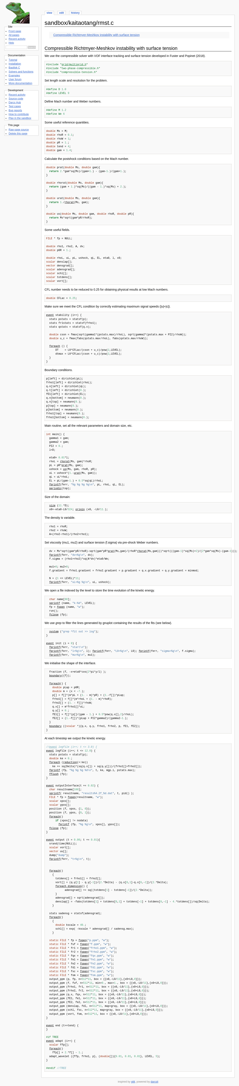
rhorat (69, 202)
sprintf (54, 603)
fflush (53, 774)
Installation (15, 63)
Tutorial (13, 59)
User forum (15, 79)
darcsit (154, 1081)
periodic (55, 488)
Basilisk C (14, 67)
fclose (53, 615)
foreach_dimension (68, 886)
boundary (55, 676)
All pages (14, 35)
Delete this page (18, 133)
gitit (133, 1081)
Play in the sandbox (20, 118)
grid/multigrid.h (73, 65)
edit (61, 12)
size (52, 506)
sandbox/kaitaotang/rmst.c (79, 22)
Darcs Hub (15, 102)
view (49, 12)
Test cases (15, 106)
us (64, 469)
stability (62, 315)
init (58, 643)
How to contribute (19, 114)
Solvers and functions (21, 71)
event (50, 315)
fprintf (54, 485)
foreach (54, 346)
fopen (61, 607)
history (75, 12)
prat (65, 465)
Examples (14, 75)
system (53, 632)
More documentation (20, 83)
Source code (16, 98)
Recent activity (17, 38)
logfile (63, 747)
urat (77, 473)
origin (80, 509)
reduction (70, 762)
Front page (15, 31)
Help (11, 42)
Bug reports (15, 110)
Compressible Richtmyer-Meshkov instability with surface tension (96, 35)
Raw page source (19, 129)
